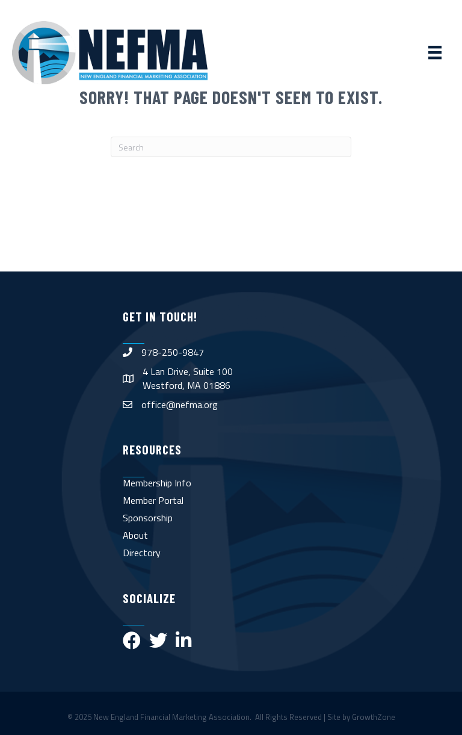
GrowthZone (373, 717)
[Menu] (435, 52)
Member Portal (153, 500)
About (135, 535)
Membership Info (157, 483)
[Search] (231, 147)
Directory (142, 552)
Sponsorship (148, 517)
